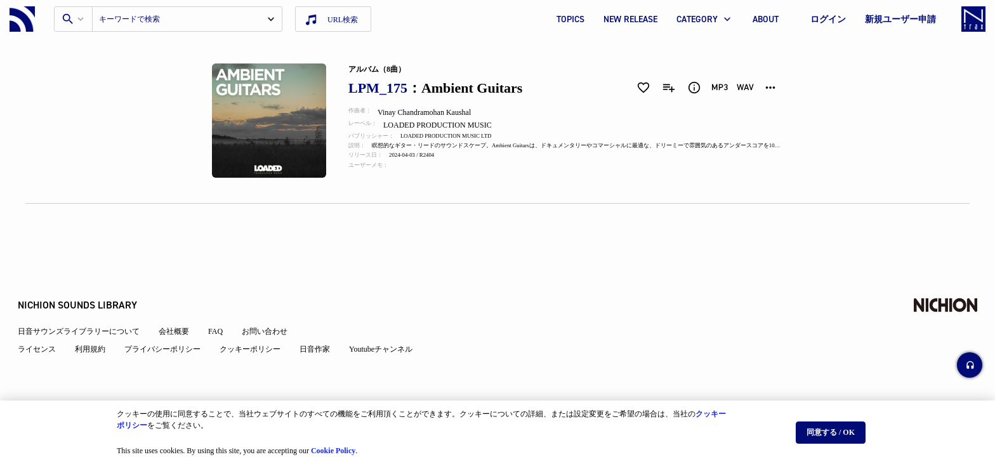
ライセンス (44, 318)
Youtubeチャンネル (388, 318)
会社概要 (181, 300)
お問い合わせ (272, 300)
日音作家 (322, 318)
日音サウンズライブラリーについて (86, 300)
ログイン (828, 19)
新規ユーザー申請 (900, 19)
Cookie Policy (333, 445)
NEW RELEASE (630, 19)
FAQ (223, 300)
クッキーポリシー (257, 318)
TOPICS (570, 19)
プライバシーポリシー (170, 318)
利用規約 (97, 318)
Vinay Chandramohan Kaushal (431, 112)
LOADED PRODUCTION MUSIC (447, 125)
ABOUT (766, 19)
